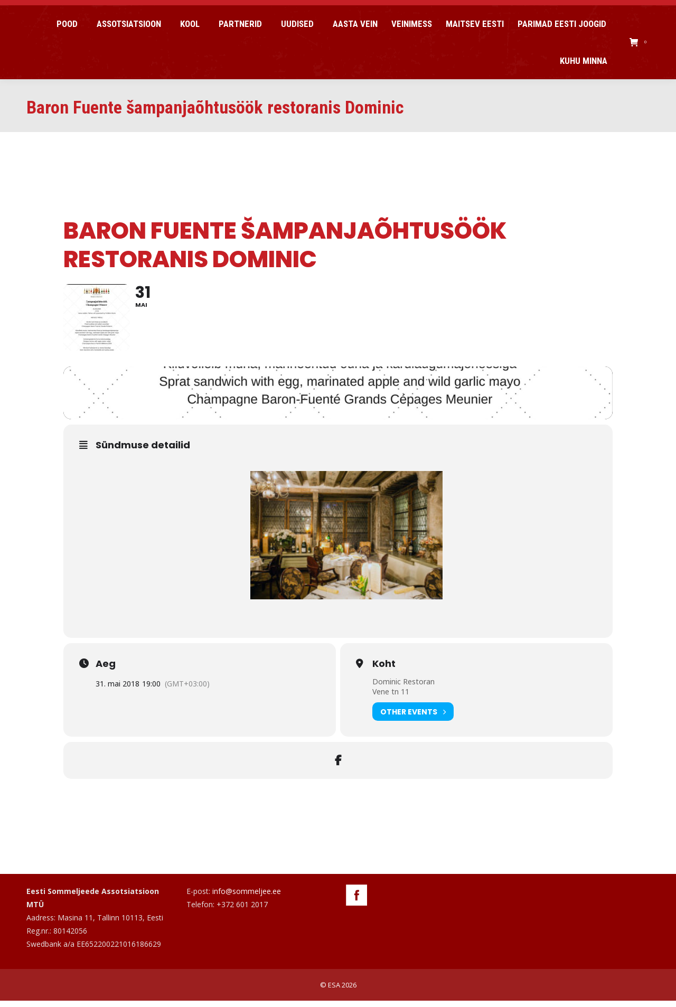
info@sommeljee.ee (246, 897)
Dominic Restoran (403, 688)
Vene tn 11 (390, 698)
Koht (384, 670)
